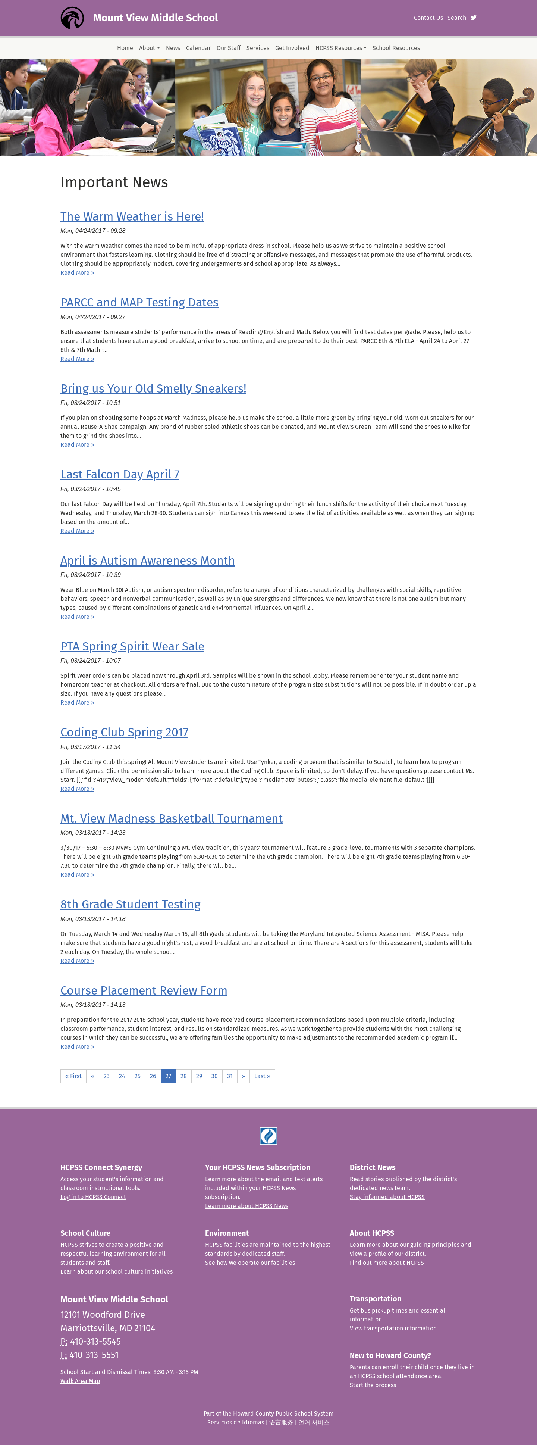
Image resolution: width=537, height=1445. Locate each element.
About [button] (147, 48)
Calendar (198, 48)
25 (138, 1076)
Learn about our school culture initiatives (116, 1271)
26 (153, 1076)
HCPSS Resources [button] (338, 48)
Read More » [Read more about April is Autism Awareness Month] (77, 616)
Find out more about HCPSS (387, 1262)
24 (122, 1076)
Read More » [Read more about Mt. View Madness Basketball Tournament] (77, 874)
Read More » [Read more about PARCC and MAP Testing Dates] (77, 358)
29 (199, 1076)
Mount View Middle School (155, 18)
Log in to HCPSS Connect (93, 1197)
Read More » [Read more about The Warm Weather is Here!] (77, 272)
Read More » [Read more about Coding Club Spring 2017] (77, 788)
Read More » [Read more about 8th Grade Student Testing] (77, 960)
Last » (262, 1076)
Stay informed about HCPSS (387, 1197)
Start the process (373, 1385)
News (173, 48)
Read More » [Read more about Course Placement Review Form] (77, 1046)
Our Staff (229, 48)
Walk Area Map (80, 1381)
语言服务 (281, 1422)
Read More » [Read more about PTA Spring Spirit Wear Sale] (77, 702)
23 (107, 1076)
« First (73, 1076)
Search (457, 17)
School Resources (396, 48)
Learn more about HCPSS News (246, 1206)
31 (230, 1076)
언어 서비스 (314, 1422)
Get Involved (292, 48)
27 (168, 1076)
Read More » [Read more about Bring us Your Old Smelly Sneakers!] (77, 444)
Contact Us (428, 17)
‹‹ (92, 1076)
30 (214, 1076)
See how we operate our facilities (250, 1262)
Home (125, 48)
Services (257, 48)
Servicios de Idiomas (235, 1422)
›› (243, 1076)
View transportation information (393, 1328)
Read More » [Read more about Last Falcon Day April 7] (77, 530)
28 (183, 1076)
